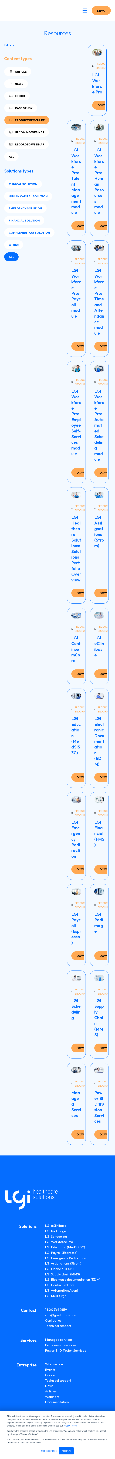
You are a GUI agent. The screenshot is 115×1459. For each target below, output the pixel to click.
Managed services (58, 1339)
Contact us (53, 1320)
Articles (51, 1391)
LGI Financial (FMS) (59, 1269)
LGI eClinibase (55, 1225)
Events (50, 1369)
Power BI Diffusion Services (65, 1350)
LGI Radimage (55, 1231)
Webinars (52, 1397)
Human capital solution (28, 196)
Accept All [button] (66, 1451)
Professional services (60, 1345)
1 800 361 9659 (56, 1309)
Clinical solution (23, 184)
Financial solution (24, 220)
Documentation (57, 1402)
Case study (21, 108)
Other (14, 244)
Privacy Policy (69, 1426)
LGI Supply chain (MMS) (62, 1274)
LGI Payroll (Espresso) (61, 1252)
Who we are (54, 1364)
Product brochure (27, 120)
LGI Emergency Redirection (65, 1258)
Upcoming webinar (26, 132)
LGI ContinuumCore (60, 1285)
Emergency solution (25, 208)
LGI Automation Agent (61, 1290)
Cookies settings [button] (49, 1451)
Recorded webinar (26, 144)
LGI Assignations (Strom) (63, 1263)
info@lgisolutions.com (61, 1315)
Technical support (58, 1326)
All (11, 156)
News (16, 84)
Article (18, 72)
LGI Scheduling (56, 1236)
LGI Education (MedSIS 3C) (65, 1247)
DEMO (101, 10)
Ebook (17, 96)
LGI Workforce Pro (59, 1242)
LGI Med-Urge (55, 1296)
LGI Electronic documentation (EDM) (72, 1279)
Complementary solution (29, 232)
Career (50, 1375)
